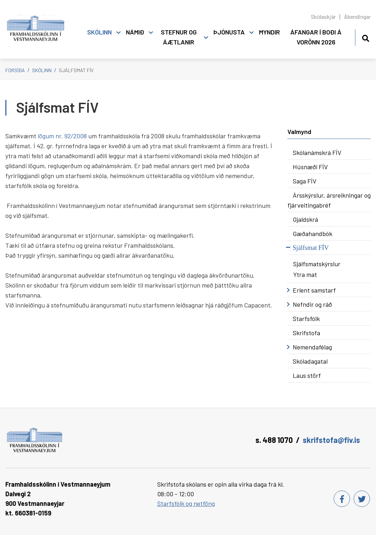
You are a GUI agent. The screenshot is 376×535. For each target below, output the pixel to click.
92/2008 (76, 136)
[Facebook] (342, 499)
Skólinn (42, 70)
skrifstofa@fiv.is (331, 439)
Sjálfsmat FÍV (76, 70)
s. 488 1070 (274, 439)
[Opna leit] (365, 37)
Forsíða (15, 70)
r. (61, 136)
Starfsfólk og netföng (186, 503)
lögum (46, 136)
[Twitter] (362, 499)
